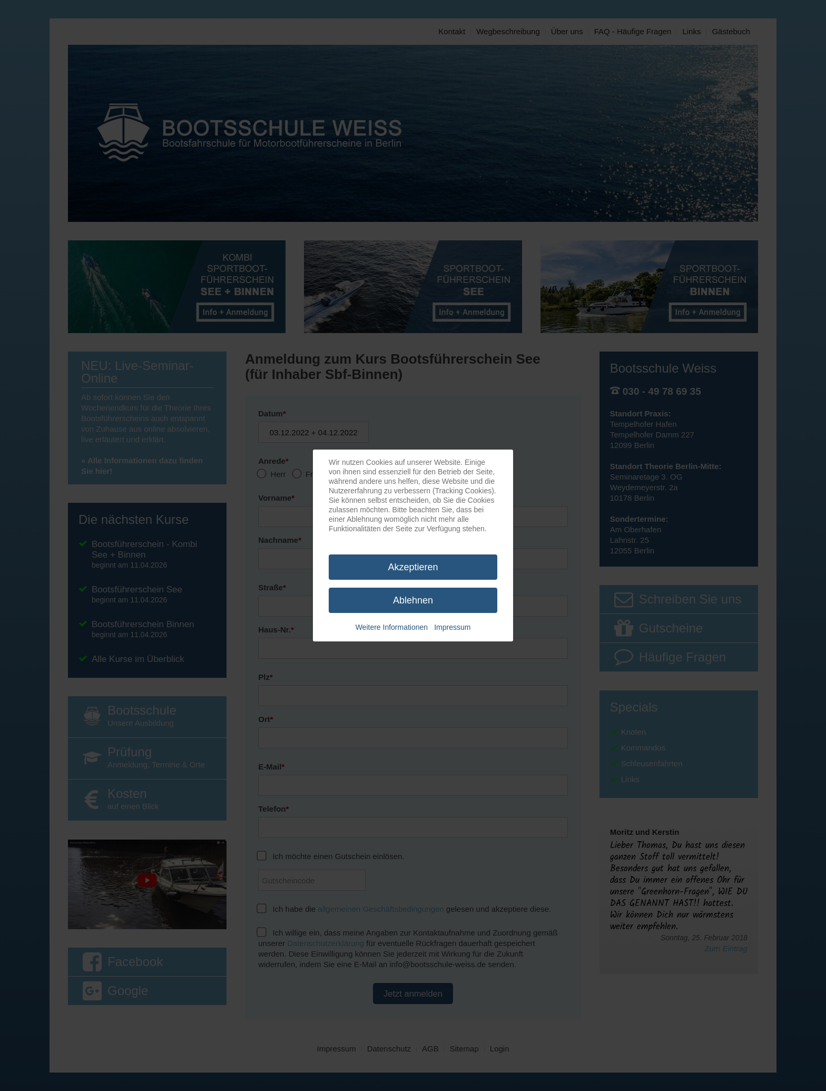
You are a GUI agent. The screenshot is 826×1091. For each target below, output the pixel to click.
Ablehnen (413, 600)
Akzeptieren (413, 567)
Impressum (452, 627)
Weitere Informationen (392, 627)
